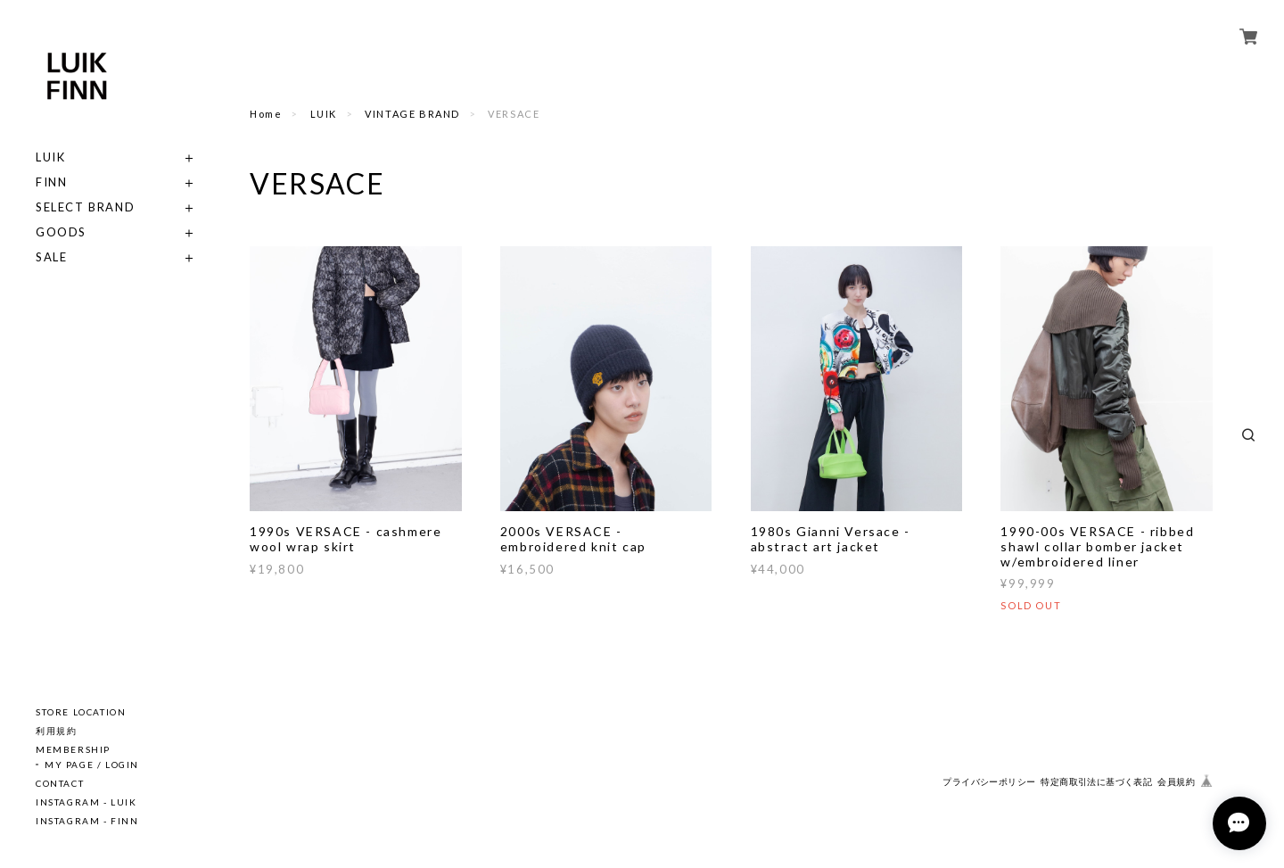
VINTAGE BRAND (412, 114)
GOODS (61, 232)
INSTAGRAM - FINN (87, 820)
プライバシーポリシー (988, 782)
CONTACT (60, 783)
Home (266, 114)
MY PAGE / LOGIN (92, 764)
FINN (51, 182)
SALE (51, 257)
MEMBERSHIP (73, 749)
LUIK (50, 157)
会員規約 (1176, 782)
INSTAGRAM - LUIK (86, 802)
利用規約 (56, 730)
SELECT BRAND (85, 207)
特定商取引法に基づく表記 (1096, 782)
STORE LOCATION (81, 712)
